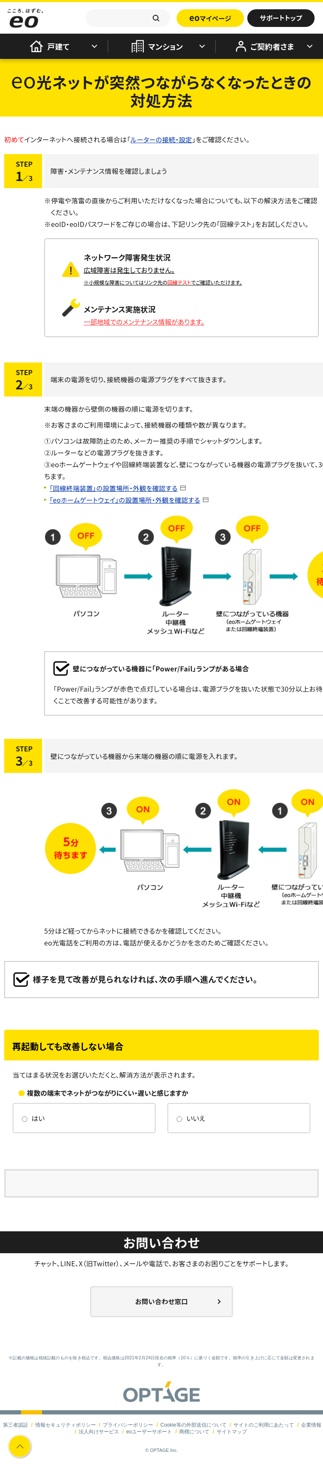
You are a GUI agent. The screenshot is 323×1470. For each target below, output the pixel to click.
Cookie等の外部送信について (193, 1424)
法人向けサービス (99, 1431)
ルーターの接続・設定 (162, 139)
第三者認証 (15, 1424)
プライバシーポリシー (128, 1424)
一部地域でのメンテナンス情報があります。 (145, 321)
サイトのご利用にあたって (263, 1424)
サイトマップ (232, 1431)
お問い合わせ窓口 (162, 1301)
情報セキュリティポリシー (65, 1424)
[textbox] (128, 18)
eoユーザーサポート (149, 1431)
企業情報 (311, 1424)
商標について (194, 1431)
